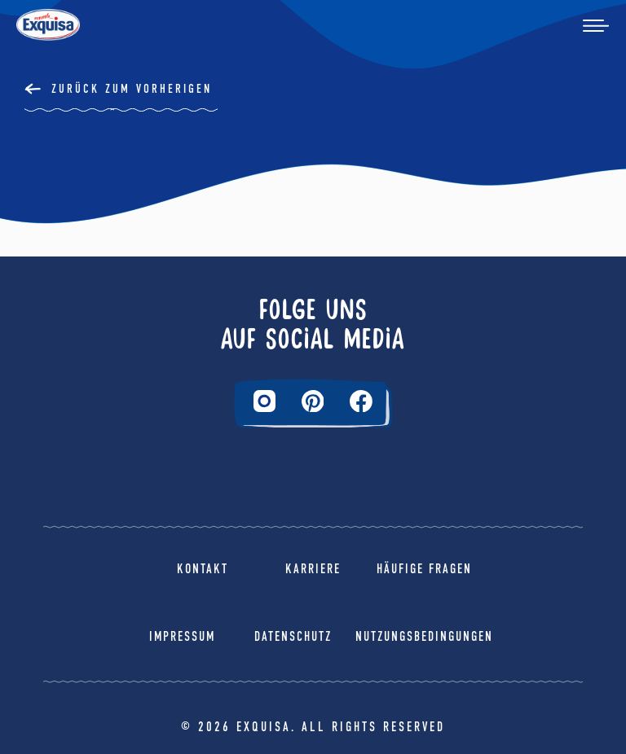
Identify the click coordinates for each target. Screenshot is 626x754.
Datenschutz (293, 636)
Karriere (313, 568)
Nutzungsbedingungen (424, 636)
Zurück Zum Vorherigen (131, 88)
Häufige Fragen (424, 568)
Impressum (182, 636)
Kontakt (202, 568)
